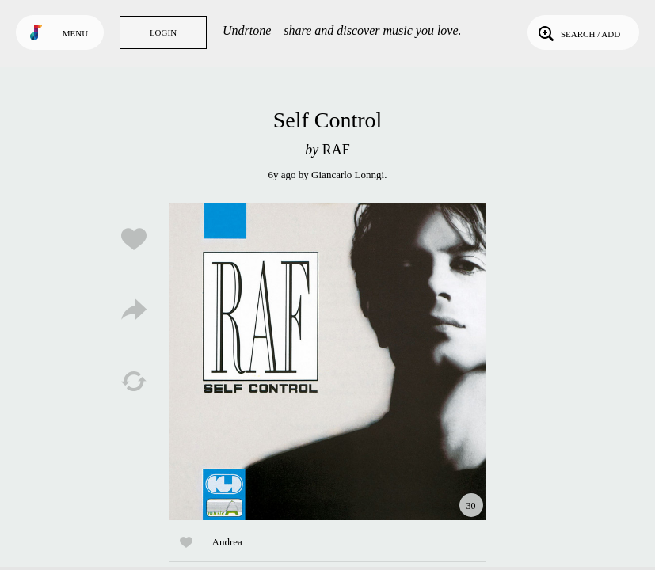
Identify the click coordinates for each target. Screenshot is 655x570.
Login (163, 32)
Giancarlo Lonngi (347, 174)
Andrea (227, 542)
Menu (75, 33)
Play (328, 361)
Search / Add (577, 32)
